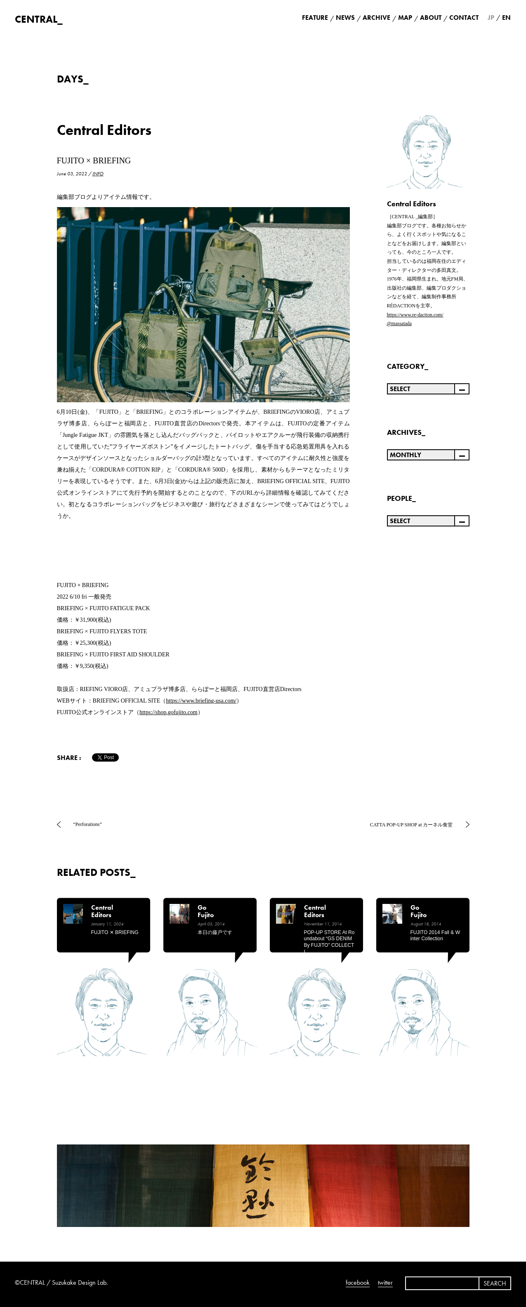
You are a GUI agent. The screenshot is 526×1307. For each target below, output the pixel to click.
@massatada (399, 323)
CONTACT (464, 17)
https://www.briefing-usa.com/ (201, 701)
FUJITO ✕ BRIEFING (115, 932)
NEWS (345, 17)
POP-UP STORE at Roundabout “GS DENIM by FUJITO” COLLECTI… (329, 942)
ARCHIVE (376, 17)
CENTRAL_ (39, 19)
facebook (358, 1282)
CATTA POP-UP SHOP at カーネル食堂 (411, 825)
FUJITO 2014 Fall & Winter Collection (435, 936)
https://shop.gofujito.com (168, 712)
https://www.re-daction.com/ (415, 315)
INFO (98, 173)
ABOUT (430, 17)
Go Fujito (206, 911)
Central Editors (104, 130)
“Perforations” (87, 824)
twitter (385, 1282)
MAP (405, 17)
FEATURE (315, 17)
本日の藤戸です (215, 932)
